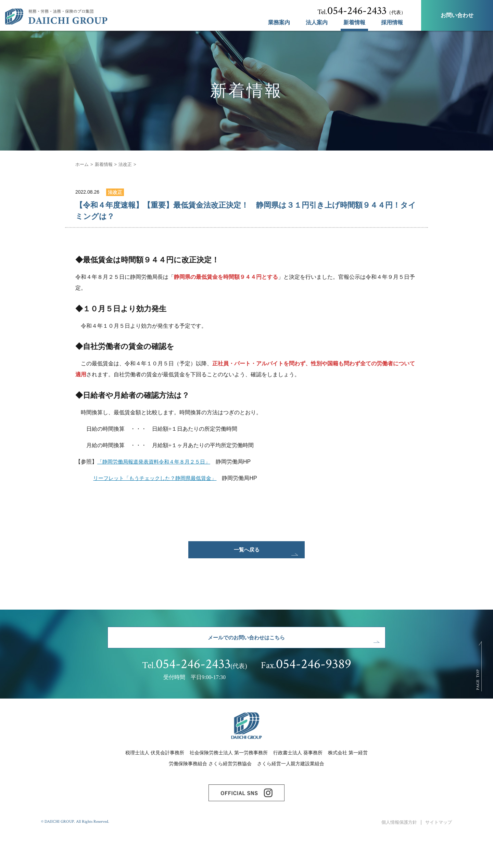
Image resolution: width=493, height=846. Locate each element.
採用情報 (392, 22)
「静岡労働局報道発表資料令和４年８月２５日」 (157, 462)
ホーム (82, 164)
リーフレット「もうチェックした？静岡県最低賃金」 (159, 478)
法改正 (128, 164)
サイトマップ (437, 835)
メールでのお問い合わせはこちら (246, 644)
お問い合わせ (457, 15)
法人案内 (317, 22)
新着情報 (354, 22)
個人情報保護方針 (396, 835)
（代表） (361, 10)
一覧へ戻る (246, 552)
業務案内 (279, 22)
